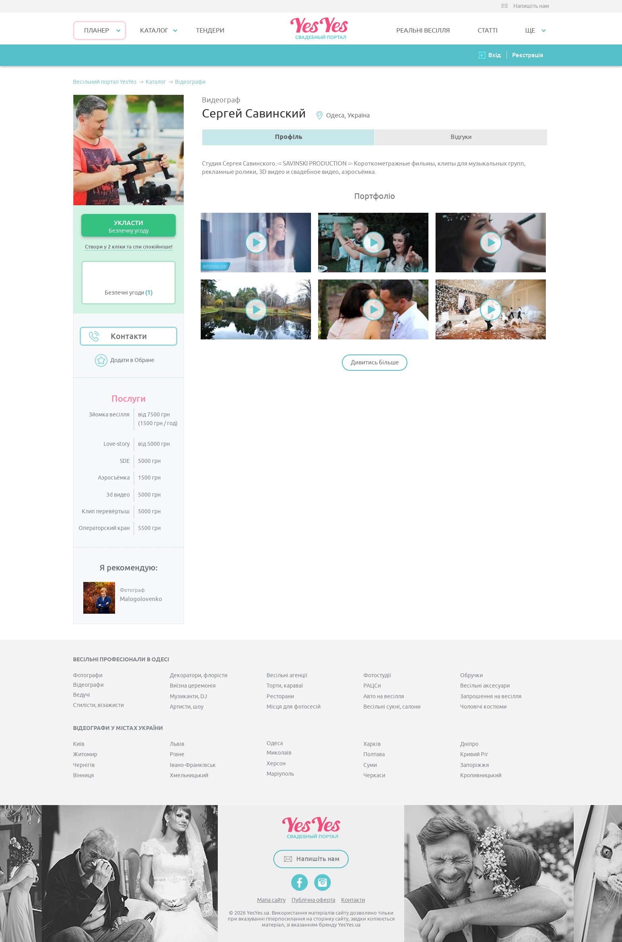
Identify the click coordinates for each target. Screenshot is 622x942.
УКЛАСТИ (128, 226)
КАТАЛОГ (154, 31)
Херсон (276, 763)
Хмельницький (189, 775)
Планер (96, 31)
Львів (177, 744)
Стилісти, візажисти (98, 705)
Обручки (471, 675)
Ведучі (81, 695)
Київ (78, 744)
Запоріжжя (474, 765)
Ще (530, 31)
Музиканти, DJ (188, 696)
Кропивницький (480, 775)
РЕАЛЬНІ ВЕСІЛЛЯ (423, 31)
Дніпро (469, 744)
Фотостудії (377, 675)
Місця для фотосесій (294, 706)
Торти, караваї (285, 685)
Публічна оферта (313, 900)
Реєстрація (527, 55)
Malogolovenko (141, 599)
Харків (372, 744)
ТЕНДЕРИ (210, 31)
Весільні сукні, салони (391, 706)
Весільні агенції (287, 675)
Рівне (177, 754)
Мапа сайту (271, 900)
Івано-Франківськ (193, 765)
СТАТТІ (487, 31)
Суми (370, 765)
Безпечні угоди (129, 292)
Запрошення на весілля (491, 696)
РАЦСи (372, 685)
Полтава (374, 754)
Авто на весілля (383, 696)
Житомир (85, 754)
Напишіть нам (531, 6)
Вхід (494, 55)
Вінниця (83, 775)
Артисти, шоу (186, 706)
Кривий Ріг (474, 754)
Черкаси (374, 775)
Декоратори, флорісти (198, 675)
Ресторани (280, 696)
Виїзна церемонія (193, 685)
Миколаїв (279, 752)
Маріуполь (280, 774)
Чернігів (84, 765)
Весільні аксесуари (485, 685)
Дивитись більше (375, 362)
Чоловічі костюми (483, 706)
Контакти (129, 336)
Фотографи (87, 675)
